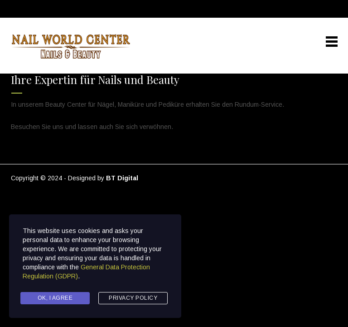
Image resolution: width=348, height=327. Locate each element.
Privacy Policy (133, 298)
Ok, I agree (55, 298)
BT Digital (122, 178)
